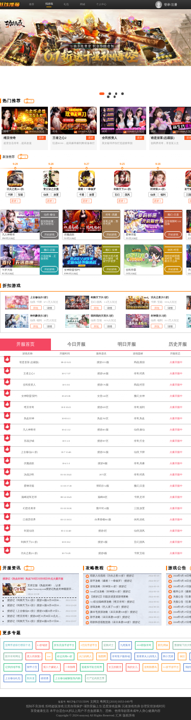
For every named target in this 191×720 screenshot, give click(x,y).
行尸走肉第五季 (95, 678)
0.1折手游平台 (171, 667)
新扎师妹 (163, 645)
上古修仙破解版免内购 (67, 678)
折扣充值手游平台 (64, 645)
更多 (29, 101)
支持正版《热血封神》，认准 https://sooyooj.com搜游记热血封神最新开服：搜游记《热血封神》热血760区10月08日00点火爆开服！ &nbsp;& (51, 590)
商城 (82, 4)
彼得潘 (44, 678)
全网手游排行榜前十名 (18, 645)
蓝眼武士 (108, 645)
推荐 (31, 4)
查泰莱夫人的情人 (147, 656)
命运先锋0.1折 (65, 656)
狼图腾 (102, 656)
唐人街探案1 (34, 656)
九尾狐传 (125, 645)
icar (49, 656)
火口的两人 (85, 656)
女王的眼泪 (114, 667)
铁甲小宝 (32, 667)
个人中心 (101, 4)
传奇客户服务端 (121, 656)
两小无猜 (168, 656)
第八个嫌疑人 (51, 667)
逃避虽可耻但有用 (91, 667)
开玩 (35, 308)
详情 (49, 308)
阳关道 (31, 678)
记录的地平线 (12, 667)
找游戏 (49, 3)
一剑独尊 (70, 667)
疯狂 (182, 656)
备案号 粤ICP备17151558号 (73, 701)
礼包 (66, 4)
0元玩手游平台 (88, 645)
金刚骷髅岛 (150, 667)
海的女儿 (132, 667)
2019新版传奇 (144, 645)
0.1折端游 (42, 645)
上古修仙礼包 (12, 678)
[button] (102, 93)
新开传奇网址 (12, 656)
